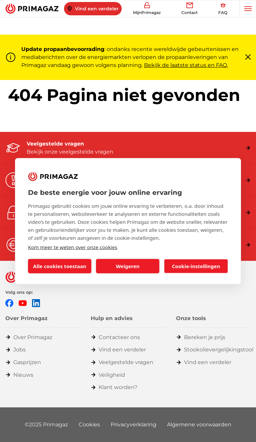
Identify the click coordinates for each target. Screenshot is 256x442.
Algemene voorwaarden (199, 424)
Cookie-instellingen (196, 266)
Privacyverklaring (133, 424)
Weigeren (127, 266)
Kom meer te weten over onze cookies (72, 246)
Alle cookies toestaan (59, 266)
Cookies (89, 424)
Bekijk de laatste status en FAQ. (186, 65)
